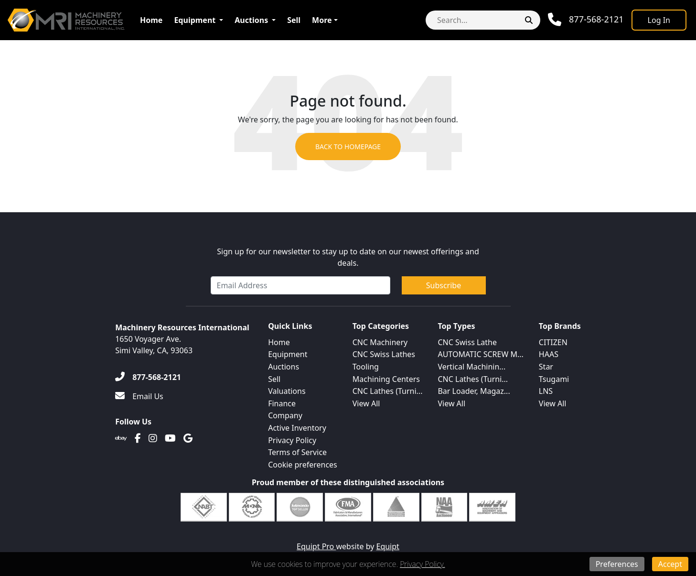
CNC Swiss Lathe (467, 342)
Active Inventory (297, 428)
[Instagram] (153, 438)
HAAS (548, 354)
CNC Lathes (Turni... (388, 391)
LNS (546, 391)
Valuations (286, 391)
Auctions (251, 20)
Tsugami (554, 379)
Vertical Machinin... (471, 366)
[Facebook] (138, 438)
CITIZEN (553, 342)
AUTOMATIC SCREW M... (480, 354)
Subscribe (443, 285)
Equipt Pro (316, 546)
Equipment (194, 20)
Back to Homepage (348, 146)
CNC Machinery (380, 342)
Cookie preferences (302, 464)
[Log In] (659, 20)
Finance (282, 403)
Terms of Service (297, 452)
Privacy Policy (292, 440)
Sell (293, 20)
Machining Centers (386, 379)
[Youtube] (170, 438)
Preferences (617, 564)
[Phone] (586, 19)
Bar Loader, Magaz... (474, 391)
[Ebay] (121, 438)
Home (151, 20)
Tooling (366, 366)
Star (546, 366)
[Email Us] (139, 396)
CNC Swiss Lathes (384, 354)
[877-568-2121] (148, 377)
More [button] (322, 20)
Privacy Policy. (422, 564)
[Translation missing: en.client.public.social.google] (188, 438)
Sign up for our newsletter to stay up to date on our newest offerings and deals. (348, 257)
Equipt (387, 546)
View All (366, 403)
